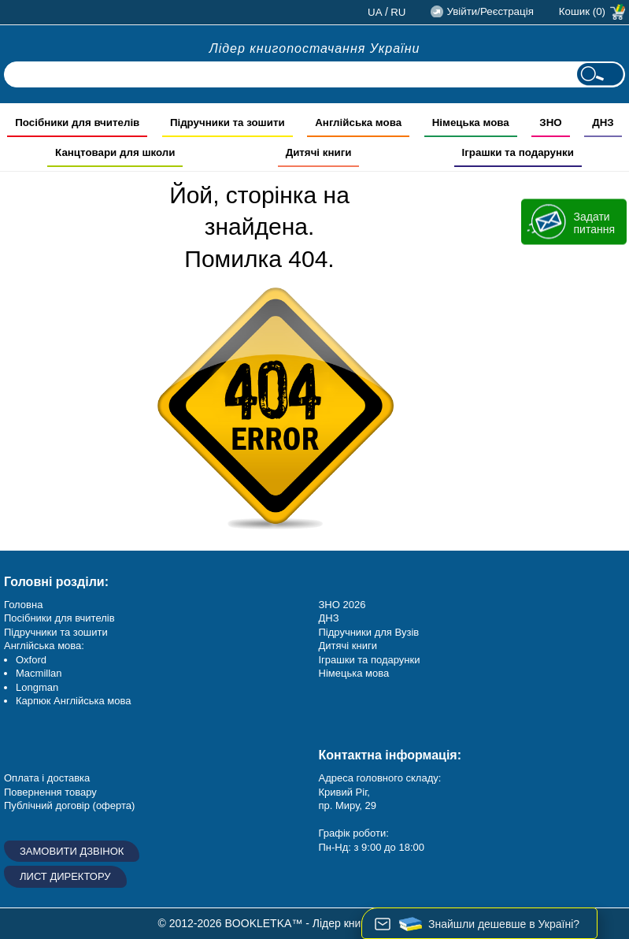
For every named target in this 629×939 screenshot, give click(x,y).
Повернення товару (50, 792)
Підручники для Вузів (369, 632)
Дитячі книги (348, 645)
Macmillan (39, 673)
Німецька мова (354, 673)
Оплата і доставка (47, 778)
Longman (37, 687)
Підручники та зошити (56, 632)
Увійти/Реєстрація (489, 11)
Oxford (31, 660)
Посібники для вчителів (59, 618)
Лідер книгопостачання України (314, 48)
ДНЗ (329, 618)
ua (375, 12)
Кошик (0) (582, 11)
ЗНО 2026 (342, 605)
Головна (23, 605)
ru (397, 12)
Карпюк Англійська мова (73, 701)
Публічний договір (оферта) (69, 805)
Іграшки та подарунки (369, 660)
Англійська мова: (44, 645)
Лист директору (65, 876)
